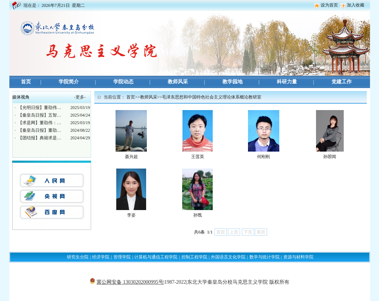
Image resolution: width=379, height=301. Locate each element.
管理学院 (122, 256)
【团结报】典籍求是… (39, 137)
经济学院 (100, 256)
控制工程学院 (194, 256)
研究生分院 (78, 256)
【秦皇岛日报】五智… (39, 115)
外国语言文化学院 (228, 256)
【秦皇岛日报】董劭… (39, 130)
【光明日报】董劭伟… (39, 107)
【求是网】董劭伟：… (39, 122)
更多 (80, 97)
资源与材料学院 (298, 256)
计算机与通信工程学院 (155, 256)
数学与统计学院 (264, 256)
